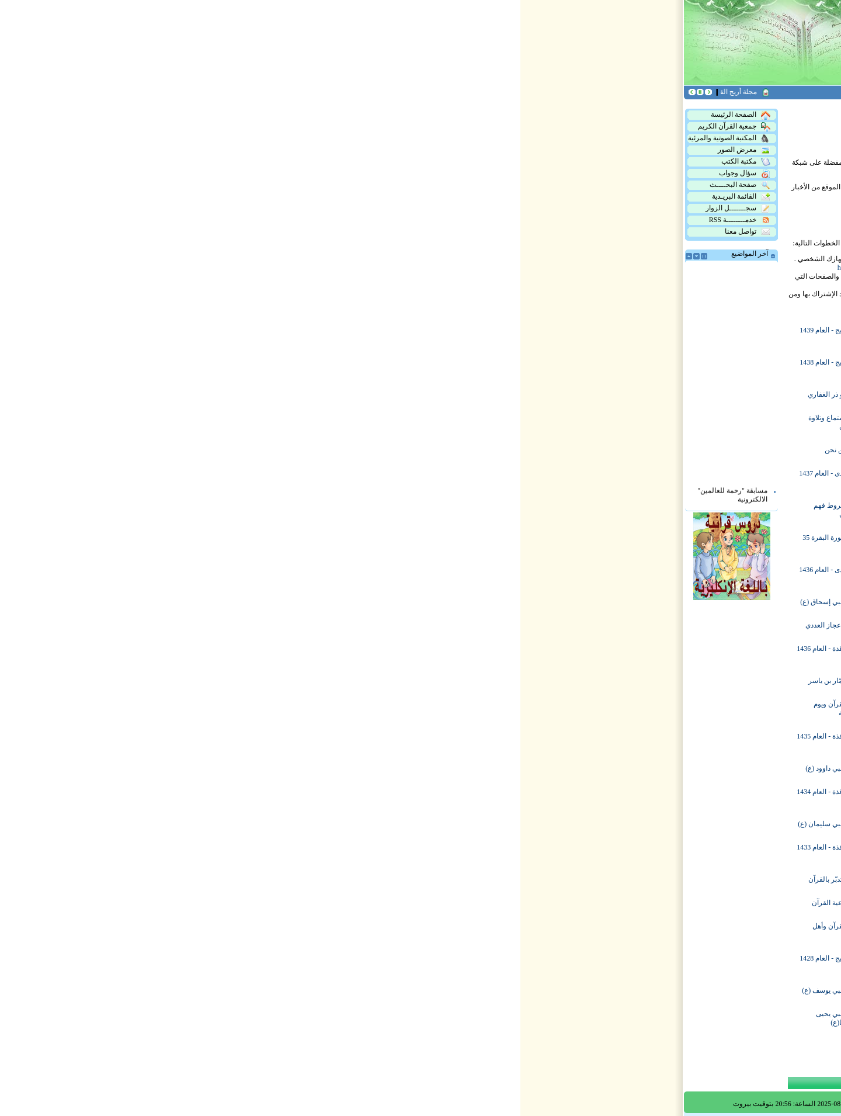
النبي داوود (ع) (311, 768)
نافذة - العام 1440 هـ (523, 335)
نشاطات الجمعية (415, 741)
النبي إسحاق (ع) (309, 602)
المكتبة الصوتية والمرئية (209, 138)
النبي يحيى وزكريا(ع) (317, 1018)
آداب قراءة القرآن (414, 709)
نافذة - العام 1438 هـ (523, 478)
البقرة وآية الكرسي (525, 852)
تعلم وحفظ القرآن (414, 625)
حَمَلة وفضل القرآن (525, 542)
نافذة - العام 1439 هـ (523, 394)
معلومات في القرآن (412, 542)
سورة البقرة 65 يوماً (524, 653)
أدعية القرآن (314, 903)
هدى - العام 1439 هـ (412, 335)
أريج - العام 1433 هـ (525, 824)
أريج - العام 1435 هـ (413, 681)
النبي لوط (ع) (420, 931)
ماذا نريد (428, 653)
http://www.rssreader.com (353, 268)
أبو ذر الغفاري (312, 394)
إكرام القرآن (535, 796)
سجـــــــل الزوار (217, 208)
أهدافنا (543, 574)
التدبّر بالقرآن (313, 879)
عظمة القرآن (421, 422)
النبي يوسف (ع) (310, 990)
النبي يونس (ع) (419, 1018)
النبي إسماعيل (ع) (526, 1018)
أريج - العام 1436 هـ (525, 602)
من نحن (321, 450)
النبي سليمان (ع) (307, 824)
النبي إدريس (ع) (417, 510)
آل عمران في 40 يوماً (410, 852)
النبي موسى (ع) (530, 990)
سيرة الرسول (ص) (412, 367)
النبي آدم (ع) (535, 422)
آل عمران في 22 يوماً (410, 796)
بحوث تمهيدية (533, 450)
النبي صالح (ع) (419, 903)
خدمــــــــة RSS (219, 220)
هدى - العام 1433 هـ (412, 824)
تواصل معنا (227, 232)
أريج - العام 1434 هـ (413, 768)
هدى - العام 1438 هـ (412, 394)
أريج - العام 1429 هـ (525, 963)
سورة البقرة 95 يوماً (524, 741)
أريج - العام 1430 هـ (525, 931)
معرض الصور (223, 150)
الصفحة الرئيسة (220, 115)
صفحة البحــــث (219, 185)
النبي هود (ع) (422, 990)
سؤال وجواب (224, 173)
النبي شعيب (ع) (417, 879)
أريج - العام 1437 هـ (413, 478)
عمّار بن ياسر (313, 681)
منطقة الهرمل (532, 367)
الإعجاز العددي (311, 625)
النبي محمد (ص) (416, 963)
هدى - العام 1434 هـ (525, 768)
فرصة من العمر (418, 450)
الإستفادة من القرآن (524, 625)
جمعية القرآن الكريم (214, 126)
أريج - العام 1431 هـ (525, 903)
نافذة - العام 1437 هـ (411, 574)
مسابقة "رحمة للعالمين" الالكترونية (212, 500)
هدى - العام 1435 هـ (525, 681)
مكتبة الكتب (225, 162)
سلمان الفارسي (417, 602)
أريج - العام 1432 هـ (525, 879)
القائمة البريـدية (221, 197)
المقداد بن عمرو (529, 510)
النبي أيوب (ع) (532, 709)
